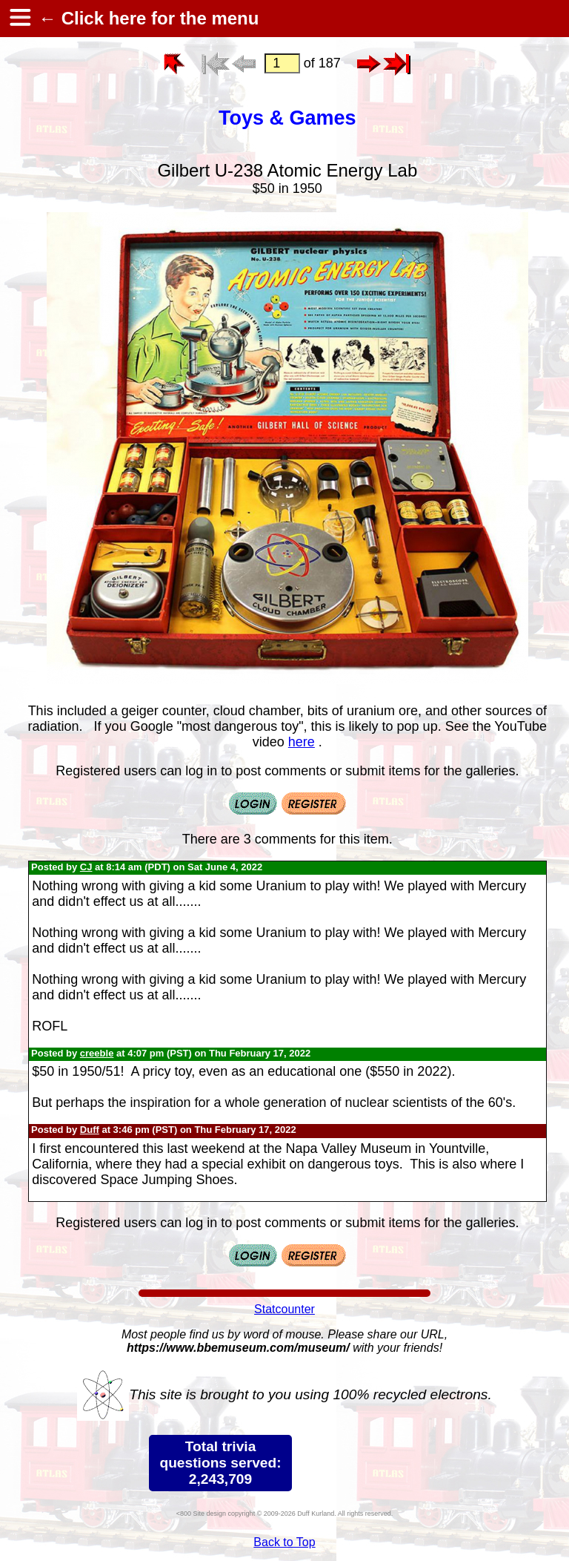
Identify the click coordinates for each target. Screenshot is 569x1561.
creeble (97, 1053)
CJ (86, 866)
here (301, 742)
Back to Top (284, 1542)
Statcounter (284, 1309)
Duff (89, 1129)
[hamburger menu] (19, 18)
